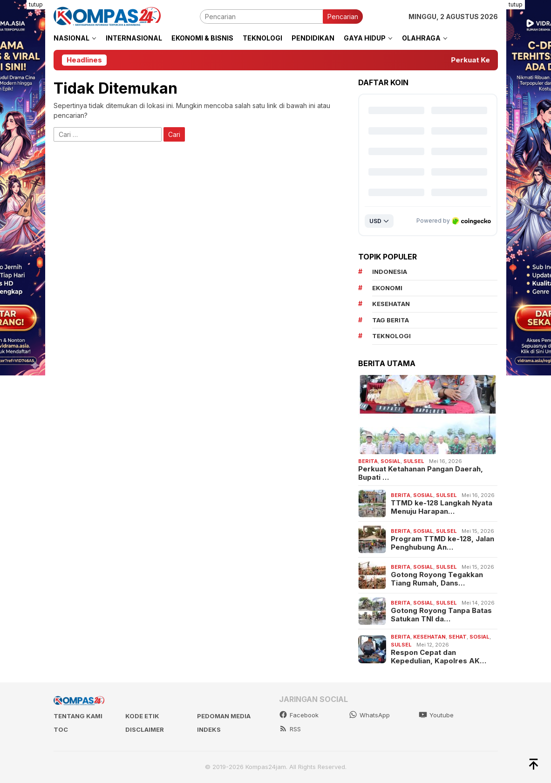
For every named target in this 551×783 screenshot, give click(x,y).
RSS (290, 729)
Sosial (391, 461)
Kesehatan (429, 636)
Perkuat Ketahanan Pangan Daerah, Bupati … (420, 473)
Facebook (299, 715)
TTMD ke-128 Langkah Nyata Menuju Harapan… (441, 507)
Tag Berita (390, 320)
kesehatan (391, 303)
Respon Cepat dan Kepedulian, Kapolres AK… (438, 656)
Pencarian (342, 16)
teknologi (391, 336)
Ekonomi (387, 288)
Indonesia (389, 271)
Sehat (458, 636)
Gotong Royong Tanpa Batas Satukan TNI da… (441, 614)
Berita (368, 461)
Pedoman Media (224, 716)
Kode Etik (142, 716)
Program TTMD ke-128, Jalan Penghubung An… (442, 543)
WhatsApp (369, 715)
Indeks (209, 729)
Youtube (436, 715)
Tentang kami (78, 716)
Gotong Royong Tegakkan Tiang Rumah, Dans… (437, 579)
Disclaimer (144, 729)
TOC (61, 729)
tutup (36, 4)
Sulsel (413, 461)
